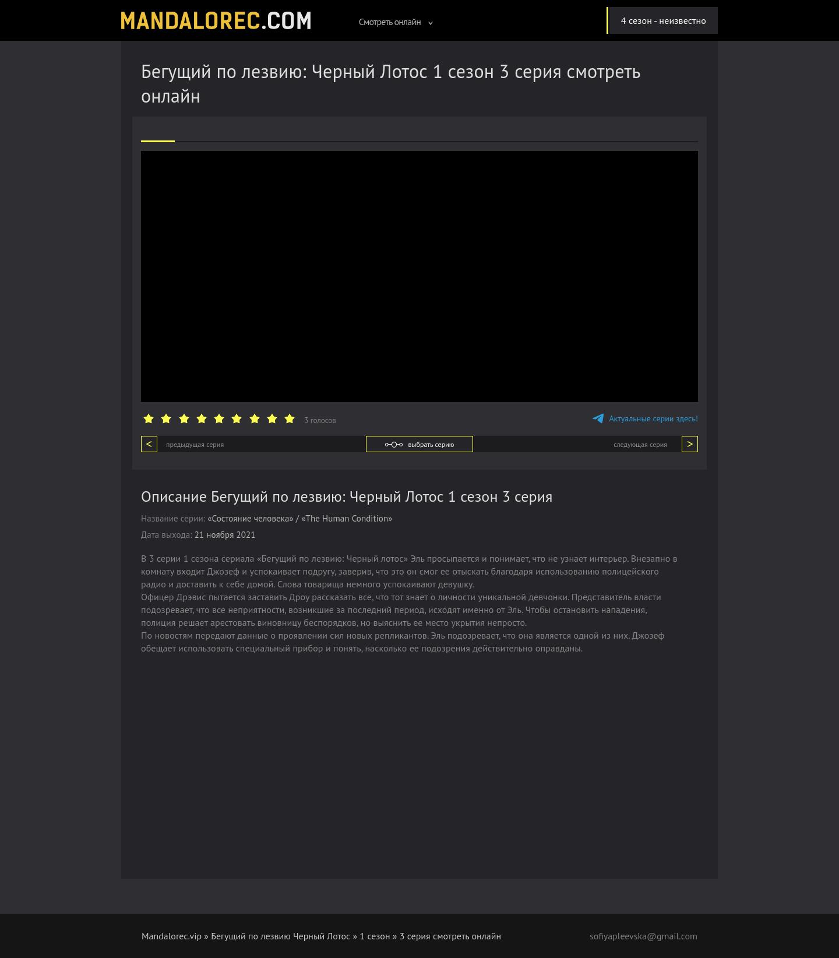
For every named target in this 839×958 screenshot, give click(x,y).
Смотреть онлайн (396, 21)
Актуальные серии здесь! (645, 418)
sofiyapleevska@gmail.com (643, 936)
